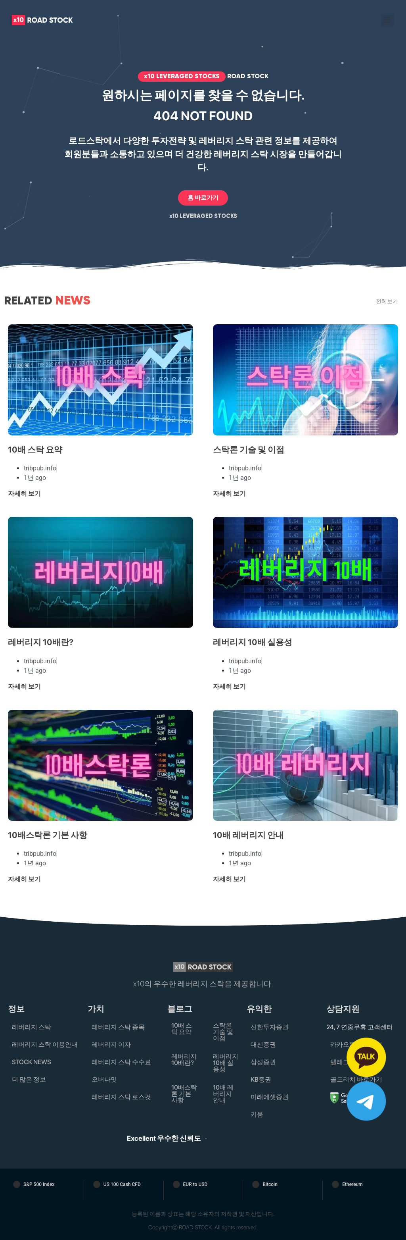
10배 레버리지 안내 (248, 835)
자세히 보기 (24, 493)
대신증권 (263, 1044)
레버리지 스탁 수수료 (121, 1062)
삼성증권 (263, 1062)
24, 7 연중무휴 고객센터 (359, 1027)
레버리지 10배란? (40, 642)
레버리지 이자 (111, 1044)
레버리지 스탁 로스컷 (121, 1097)
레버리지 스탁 (31, 1027)
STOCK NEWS (31, 1062)
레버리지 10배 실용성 (252, 642)
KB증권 (261, 1079)
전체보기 (387, 301)
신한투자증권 (270, 1027)
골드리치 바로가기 (356, 1079)
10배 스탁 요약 (35, 449)
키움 (257, 1114)
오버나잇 (104, 1079)
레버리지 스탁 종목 (118, 1027)
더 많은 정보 (29, 1079)
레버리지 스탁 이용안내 (45, 1044)
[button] (387, 20)
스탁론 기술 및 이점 (248, 449)
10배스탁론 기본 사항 (47, 835)
